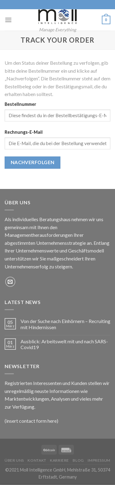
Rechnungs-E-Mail (24, 132)
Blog (78, 460)
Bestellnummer (20, 104)
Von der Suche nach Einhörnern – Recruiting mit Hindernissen (65, 324)
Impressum (99, 460)
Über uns (14, 460)
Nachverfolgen (33, 162)
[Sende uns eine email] (10, 282)
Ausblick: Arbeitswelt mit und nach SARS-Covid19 (64, 344)
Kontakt (37, 460)
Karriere (59, 460)
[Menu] (8, 19)
